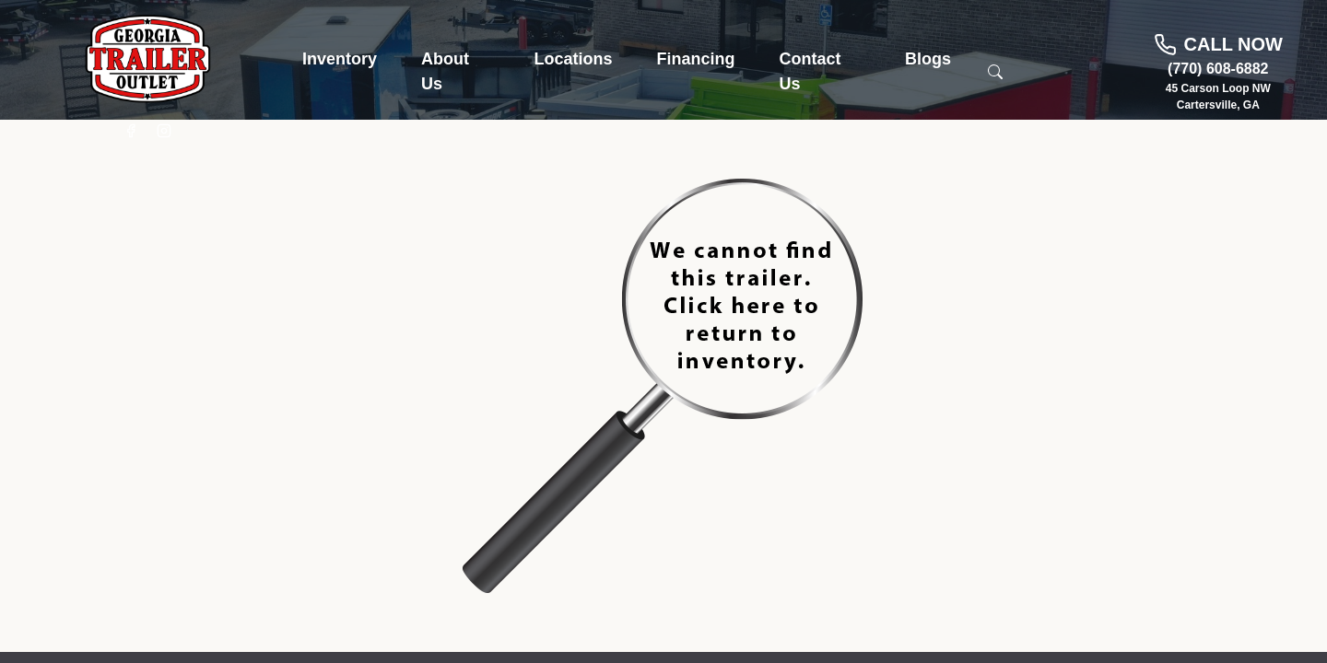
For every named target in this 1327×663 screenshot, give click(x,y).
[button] (339, 59)
